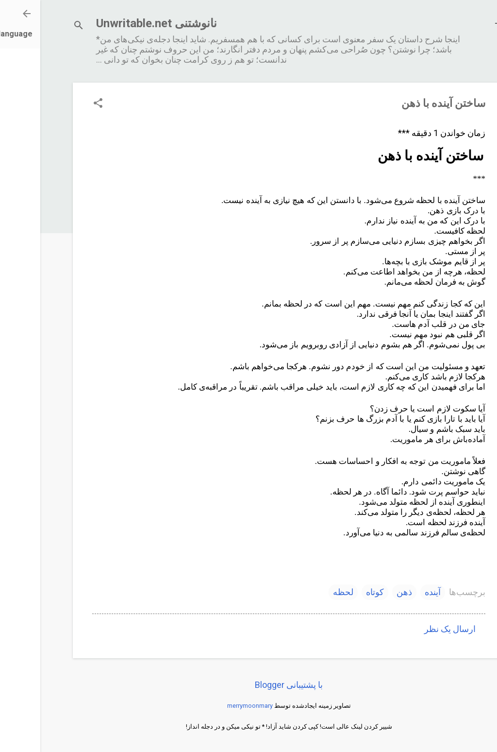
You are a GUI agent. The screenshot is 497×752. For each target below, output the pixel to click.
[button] (58, 104)
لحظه (303, 592)
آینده (392, 592)
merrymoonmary (209, 705)
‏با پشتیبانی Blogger (248, 685)
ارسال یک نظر (409, 629)
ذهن (364, 592)
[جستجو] (38, 26)
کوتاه (335, 592)
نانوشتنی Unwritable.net (116, 23)
